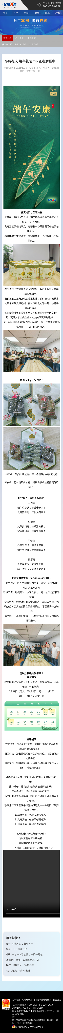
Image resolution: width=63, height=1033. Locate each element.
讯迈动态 (7, 38)
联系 (57, 12)
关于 (5, 12)
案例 (26, 12)
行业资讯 (19, 38)
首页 (16, 44)
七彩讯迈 (32, 38)
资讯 (47, 12)
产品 (15, 12)
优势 (36, 12)
